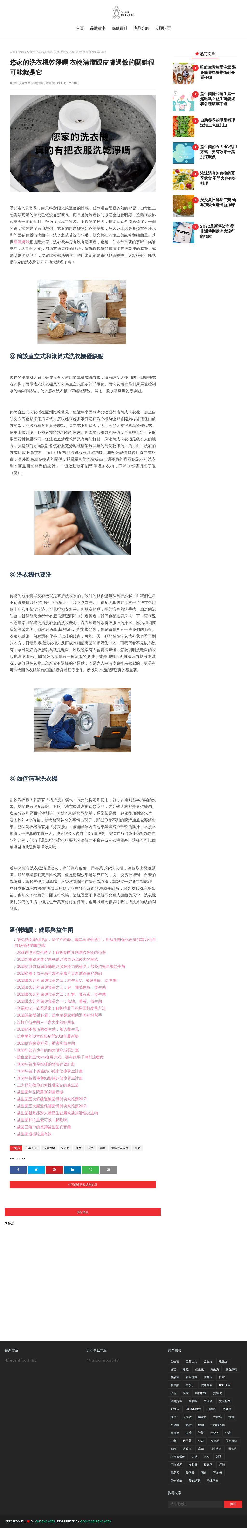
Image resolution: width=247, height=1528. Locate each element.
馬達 (90, 1148)
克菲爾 (208, 1377)
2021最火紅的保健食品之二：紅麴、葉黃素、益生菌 (61, 994)
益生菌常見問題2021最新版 (40, 1092)
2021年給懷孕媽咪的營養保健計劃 (46, 1064)
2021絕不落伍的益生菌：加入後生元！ (50, 1029)
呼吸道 (187, 1449)
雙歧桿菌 (225, 1401)
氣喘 (189, 1425)
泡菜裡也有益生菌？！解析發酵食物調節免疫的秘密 (61, 952)
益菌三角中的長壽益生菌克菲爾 (44, 1127)
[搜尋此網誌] (196, 1504)
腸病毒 (190, 1472)
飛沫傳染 (212, 1480)
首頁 (12, 52)
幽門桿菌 (201, 1393)
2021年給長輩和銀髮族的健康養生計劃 (50, 1078)
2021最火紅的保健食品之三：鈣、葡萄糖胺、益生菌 (61, 987)
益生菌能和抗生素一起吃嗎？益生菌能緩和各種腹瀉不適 (217, 98)
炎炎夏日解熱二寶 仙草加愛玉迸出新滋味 (218, 202)
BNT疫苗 (224, 1385)
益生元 (208, 1361)
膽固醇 (175, 1385)
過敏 (186, 1369)
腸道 (204, 1472)
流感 (194, 1457)
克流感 (215, 1441)
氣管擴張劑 (178, 1457)
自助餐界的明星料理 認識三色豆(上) (217, 123)
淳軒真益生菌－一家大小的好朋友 (46, 1022)
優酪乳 (211, 1409)
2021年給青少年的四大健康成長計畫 (48, 1050)
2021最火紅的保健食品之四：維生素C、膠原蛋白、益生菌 (67, 980)
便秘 (173, 1393)
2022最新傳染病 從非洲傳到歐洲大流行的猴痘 (217, 231)
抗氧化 (217, 1393)
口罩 (222, 1377)
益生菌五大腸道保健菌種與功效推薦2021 (52, 1106)
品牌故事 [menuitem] (98, 28)
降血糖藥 (194, 1480)
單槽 (102, 1148)
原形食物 (231, 1441)
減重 (219, 1457)
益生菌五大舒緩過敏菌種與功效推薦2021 (52, 1099)
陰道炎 (208, 1401)
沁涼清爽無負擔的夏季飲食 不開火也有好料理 (218, 178)
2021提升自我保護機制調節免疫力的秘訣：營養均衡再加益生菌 (71, 966)
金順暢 (193, 1401)
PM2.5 (214, 1433)
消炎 (207, 1457)
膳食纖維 (231, 1369)
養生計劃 (191, 1377)
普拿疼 (232, 1449)
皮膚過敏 (49, 1148)
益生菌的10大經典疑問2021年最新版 (48, 1036)
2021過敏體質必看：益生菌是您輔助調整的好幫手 (59, 1015)
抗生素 (199, 1369)
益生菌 (175, 1361)
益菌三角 (191, 1361)
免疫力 (214, 1369)
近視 (201, 1433)
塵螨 (186, 1393)
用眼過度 (176, 1465)
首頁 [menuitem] (80, 28)
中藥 (173, 1441)
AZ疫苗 (175, 1409)
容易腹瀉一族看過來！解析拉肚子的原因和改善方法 (61, 1008)
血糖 (189, 1433)
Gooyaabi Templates (95, 1521)
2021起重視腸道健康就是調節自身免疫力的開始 (57, 959)
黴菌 (21, 52)
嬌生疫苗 (216, 1449)
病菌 (79, 1148)
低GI (201, 1441)
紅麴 (222, 1465)
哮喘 (201, 1449)
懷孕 (173, 1417)
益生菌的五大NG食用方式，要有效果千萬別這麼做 (60, 1057)
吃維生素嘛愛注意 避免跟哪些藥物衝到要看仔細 (218, 72)
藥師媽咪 (21, 242)
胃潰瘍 (175, 1433)
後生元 (223, 1361)
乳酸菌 (175, 1377)
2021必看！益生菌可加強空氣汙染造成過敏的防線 (59, 973)
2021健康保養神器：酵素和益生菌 (46, 1043)
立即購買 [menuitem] (163, 28)
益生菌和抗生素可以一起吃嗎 (42, 1120)
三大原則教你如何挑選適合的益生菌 (48, 1085)
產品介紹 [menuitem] (141, 28)
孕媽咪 (175, 1425)
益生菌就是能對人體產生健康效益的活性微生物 (57, 1113)
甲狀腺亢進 (217, 1425)
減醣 (201, 1425)
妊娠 (231, 1417)
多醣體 (227, 1409)
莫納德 (217, 1472)
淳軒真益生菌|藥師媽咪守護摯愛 (34, 83)
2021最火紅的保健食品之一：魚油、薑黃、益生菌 (59, 1001)
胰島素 (175, 1472)
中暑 (228, 1433)
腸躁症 (202, 1417)
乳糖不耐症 (193, 1409)
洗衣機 (65, 1148)
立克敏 (187, 1417)
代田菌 (187, 1441)
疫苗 (173, 1369)
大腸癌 (217, 1417)
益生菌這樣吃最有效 (34, 1134)
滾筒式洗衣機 (120, 1148)
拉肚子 (190, 1385)
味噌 (173, 1449)
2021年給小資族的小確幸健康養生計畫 (50, 1071)
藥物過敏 (176, 1480)
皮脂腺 (193, 1465)
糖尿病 (208, 1465)
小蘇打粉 (31, 1148)
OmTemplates (45, 1521)
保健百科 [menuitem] (119, 28)
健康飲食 (207, 1385)
